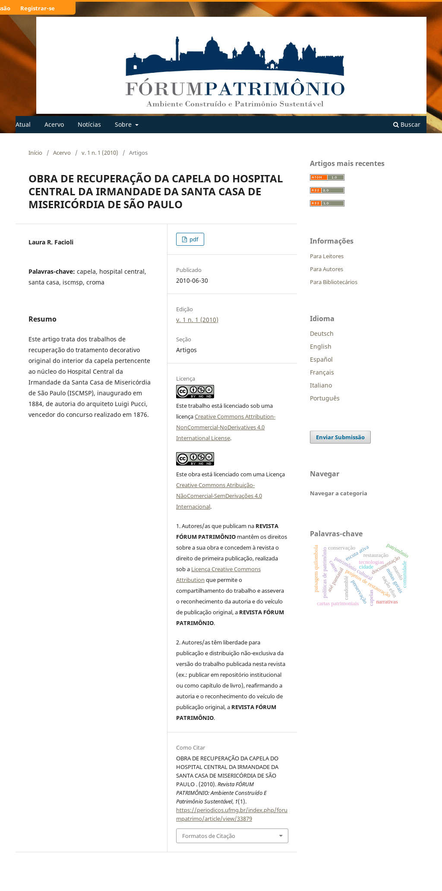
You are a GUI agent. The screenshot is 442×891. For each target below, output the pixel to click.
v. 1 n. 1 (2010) (100, 152)
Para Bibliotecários (333, 282)
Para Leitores (327, 256)
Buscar (406, 124)
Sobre (124, 124)
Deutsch (322, 333)
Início (35, 152)
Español (321, 359)
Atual (23, 124)
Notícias (89, 124)
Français (322, 372)
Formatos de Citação (208, 836)
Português (325, 398)
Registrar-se (37, 8)
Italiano (321, 385)
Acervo (54, 124)
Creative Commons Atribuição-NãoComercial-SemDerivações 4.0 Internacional (219, 495)
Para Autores (326, 269)
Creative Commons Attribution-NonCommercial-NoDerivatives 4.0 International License (225, 427)
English (321, 346)
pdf (193, 239)
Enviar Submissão (340, 437)
